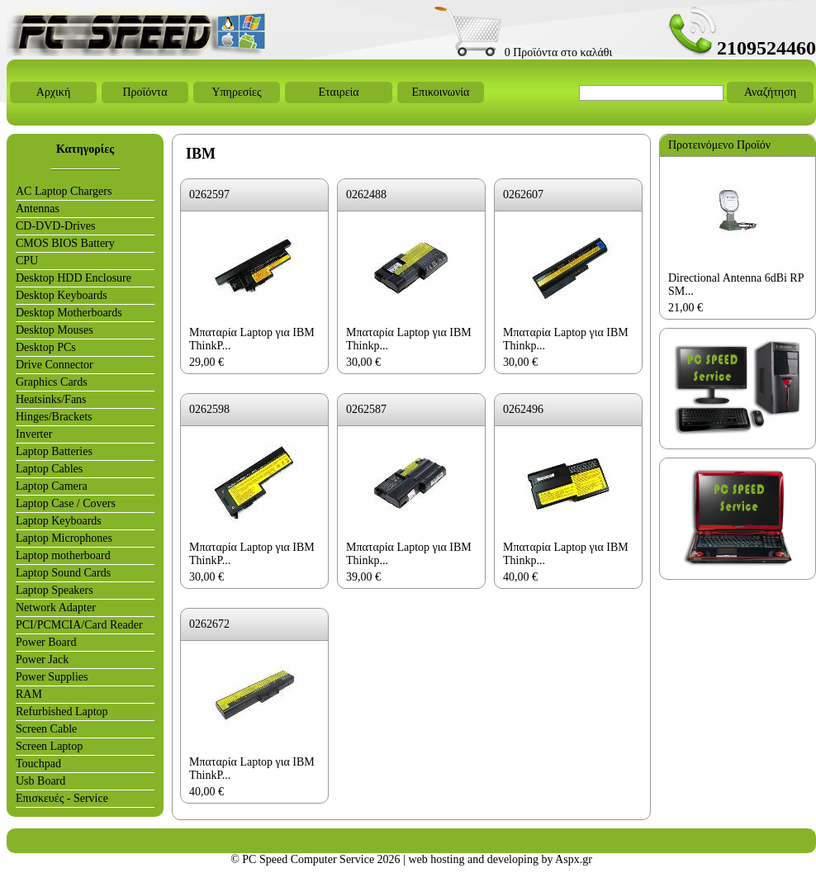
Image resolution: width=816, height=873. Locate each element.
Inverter (34, 434)
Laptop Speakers (54, 590)
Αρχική (53, 92)
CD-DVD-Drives (55, 226)
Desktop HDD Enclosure (73, 278)
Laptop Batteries (54, 451)
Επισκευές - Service (62, 798)
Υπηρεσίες (236, 92)
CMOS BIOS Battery (65, 243)
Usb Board (40, 781)
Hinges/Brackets (54, 416)
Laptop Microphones (64, 538)
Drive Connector (54, 364)
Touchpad (38, 763)
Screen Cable (46, 729)
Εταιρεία (338, 92)
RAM (29, 694)
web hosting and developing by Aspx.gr (499, 859)
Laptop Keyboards (59, 521)
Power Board (46, 642)
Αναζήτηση (770, 92)
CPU (27, 260)
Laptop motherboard (63, 555)
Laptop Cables (49, 469)
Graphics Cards (52, 382)
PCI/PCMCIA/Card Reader (79, 625)
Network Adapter (56, 607)
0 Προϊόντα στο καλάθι (523, 52)
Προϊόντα (144, 92)
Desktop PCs (46, 347)
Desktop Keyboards (61, 295)
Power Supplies (52, 677)
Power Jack (42, 659)
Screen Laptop (49, 746)
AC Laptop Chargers (63, 191)
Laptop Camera (52, 486)
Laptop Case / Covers (66, 503)
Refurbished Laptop (62, 711)
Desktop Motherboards (69, 312)
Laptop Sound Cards (63, 573)
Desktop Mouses (54, 330)
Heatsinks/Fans (51, 399)
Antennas (37, 208)
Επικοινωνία (441, 92)
